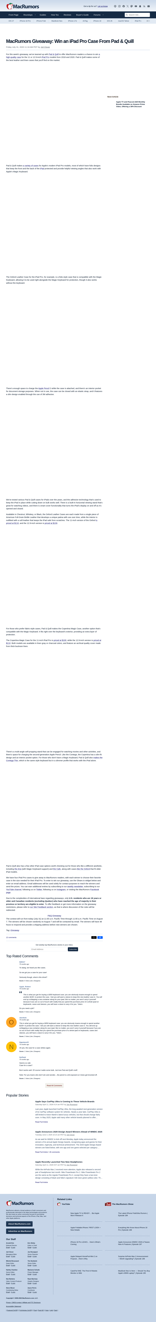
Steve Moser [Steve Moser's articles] (10, 1287)
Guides (43, 15)
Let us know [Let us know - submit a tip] (103, 6)
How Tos (55, 15)
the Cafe (57, 869)
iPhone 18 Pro (25, 21)
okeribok (23, 1018)
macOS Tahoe (123, 21)
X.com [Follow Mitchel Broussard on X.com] (13, 1264)
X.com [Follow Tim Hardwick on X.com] (35, 1264)
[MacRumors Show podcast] (115, 6)
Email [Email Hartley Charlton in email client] (8, 1273)
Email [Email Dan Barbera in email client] (8, 1282)
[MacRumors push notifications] (140, 6)
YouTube (66, 1203)
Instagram (61, 889)
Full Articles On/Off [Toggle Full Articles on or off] (25, 1310)
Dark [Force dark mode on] (55, 1310)
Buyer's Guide (82, 15)
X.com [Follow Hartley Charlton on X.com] (13, 1273)
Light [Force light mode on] (51, 1310)
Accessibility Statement (13, 1306)
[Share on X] (94, 937)
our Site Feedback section (41, 907)
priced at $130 (51, 523)
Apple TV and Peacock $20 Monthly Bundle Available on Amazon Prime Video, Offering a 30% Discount (130, 104)
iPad (42, 168)
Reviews (67, 15)
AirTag (85, 21)
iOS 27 (11, 21)
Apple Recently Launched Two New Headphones (61, 1162)
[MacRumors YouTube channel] (136, 6)
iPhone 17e (72, 21)
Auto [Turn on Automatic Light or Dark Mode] (47, 1310)
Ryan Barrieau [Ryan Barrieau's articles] (33, 1278)
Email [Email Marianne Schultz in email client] (29, 1273)
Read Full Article (41, 1122)
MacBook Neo (57, 21)
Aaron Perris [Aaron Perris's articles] (32, 1287)
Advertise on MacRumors (20, 1230)
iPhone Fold (41, 21)
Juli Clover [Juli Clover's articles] (10, 1251)
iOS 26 (109, 21)
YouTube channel (13, 889)
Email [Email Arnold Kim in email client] (8, 1247)
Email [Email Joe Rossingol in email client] (29, 1255)
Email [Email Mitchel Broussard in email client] (8, 1264)
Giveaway (14, 930)
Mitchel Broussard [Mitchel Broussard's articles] (12, 1260)
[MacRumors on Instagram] (119, 6)
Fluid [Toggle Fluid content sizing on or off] (35, 1310)
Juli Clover (45, 47)
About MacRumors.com (19, 1223)
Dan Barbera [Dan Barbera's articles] (10, 1278)
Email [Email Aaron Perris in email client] (29, 1291)
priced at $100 (60, 640)
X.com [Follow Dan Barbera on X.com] (13, 1282)
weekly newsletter (75, 886)
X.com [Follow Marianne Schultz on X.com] (35, 1273)
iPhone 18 (97, 21)
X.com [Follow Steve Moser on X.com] (13, 1291)
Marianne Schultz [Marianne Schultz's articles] (34, 1269)
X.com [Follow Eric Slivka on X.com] (35, 1247)
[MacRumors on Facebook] (123, 6)
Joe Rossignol (72, 1105)
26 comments (54, 1155)
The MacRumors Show (122, 1203)
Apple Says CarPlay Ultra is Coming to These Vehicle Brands (67, 1101)
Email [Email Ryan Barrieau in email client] (29, 1282)
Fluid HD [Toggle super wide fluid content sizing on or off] (41, 1310)
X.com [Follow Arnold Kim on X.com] (13, 1247)
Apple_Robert (25, 987)
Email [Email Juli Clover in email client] (8, 1255)
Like (31, 981)
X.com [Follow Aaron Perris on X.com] (35, 1291)
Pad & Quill (54, 54)
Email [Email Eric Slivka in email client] (29, 1247)
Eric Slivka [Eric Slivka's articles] (31, 1242)
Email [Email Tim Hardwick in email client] (29, 1264)
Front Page (13, 15)
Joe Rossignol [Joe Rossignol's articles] (33, 1251)
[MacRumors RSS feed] (144, 6)
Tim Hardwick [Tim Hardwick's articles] (32, 1260)
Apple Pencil (43, 388)
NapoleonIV (24, 1042)
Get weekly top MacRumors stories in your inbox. (54, 945)
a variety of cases (31, 165)
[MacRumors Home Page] (22, 6)
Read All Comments (54, 1086)
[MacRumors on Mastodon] (131, 6)
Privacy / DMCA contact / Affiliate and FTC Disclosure (23, 1302)
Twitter (39, 889)
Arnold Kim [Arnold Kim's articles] (10, 1242)
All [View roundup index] (148, 21)
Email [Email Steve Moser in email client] (8, 1291)
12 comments (11, 937)
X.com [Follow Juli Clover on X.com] (13, 1255)
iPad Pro (138, 21)
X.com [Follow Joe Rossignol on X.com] (35, 1255)
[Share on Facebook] (100, 937)
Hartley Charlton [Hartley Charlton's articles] (11, 1269)
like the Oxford (83, 869)
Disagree (37, 981)
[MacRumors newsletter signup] (148, 6)
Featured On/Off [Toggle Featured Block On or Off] (12, 1310)
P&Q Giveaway (54, 916)
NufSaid (22, 1057)
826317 (22, 962)
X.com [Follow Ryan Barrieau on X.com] (35, 1282)
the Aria (17, 869)
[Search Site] (137, 15)
